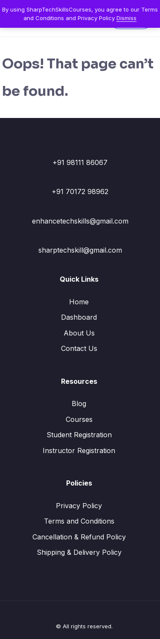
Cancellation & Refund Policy (79, 537)
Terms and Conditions (79, 521)
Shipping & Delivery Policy (79, 552)
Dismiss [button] (126, 18)
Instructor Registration (79, 450)
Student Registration (79, 434)
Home (79, 301)
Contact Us (79, 348)
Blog (79, 403)
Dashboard (79, 317)
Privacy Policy (79, 505)
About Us (79, 333)
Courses (79, 419)
